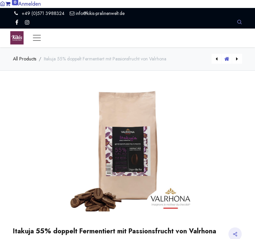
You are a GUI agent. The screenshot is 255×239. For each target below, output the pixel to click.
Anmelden (29, 4)
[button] (239, 22)
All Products (24, 58)
